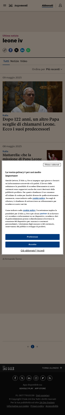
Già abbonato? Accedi (32, 250)
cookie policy (38, 198)
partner (43, 213)
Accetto (33, 244)
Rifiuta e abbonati (52, 165)
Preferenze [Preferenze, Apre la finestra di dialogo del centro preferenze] (32, 237)
